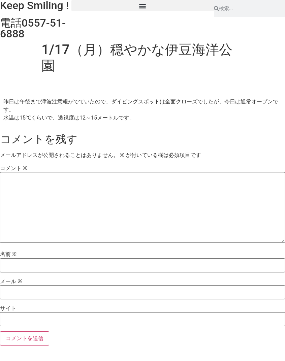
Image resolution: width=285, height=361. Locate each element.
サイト (8, 308)
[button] (142, 5)
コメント (13, 168)
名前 (8, 254)
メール (11, 281)
